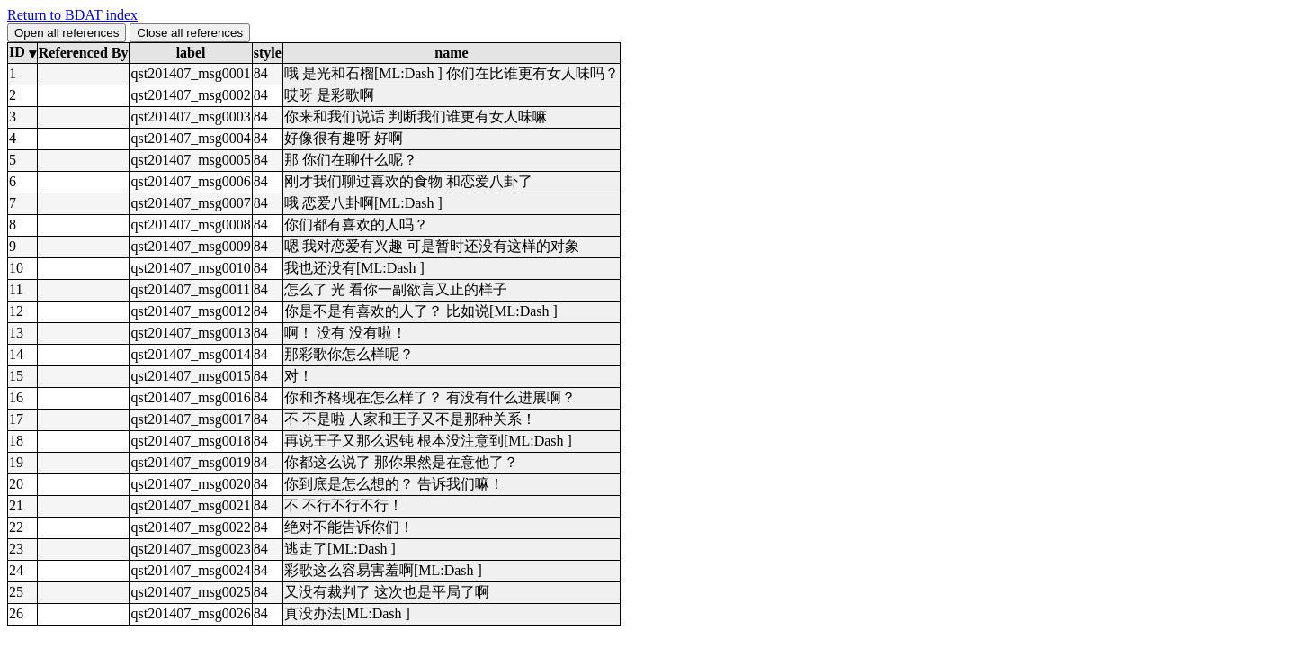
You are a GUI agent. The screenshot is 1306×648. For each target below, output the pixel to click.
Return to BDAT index (72, 14)
